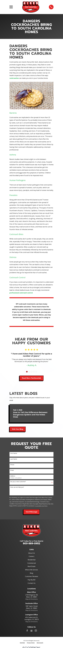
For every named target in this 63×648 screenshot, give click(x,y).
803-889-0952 (31, 543)
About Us (31, 553)
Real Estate (31, 566)
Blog (31, 573)
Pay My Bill (31, 580)
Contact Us (31, 583)
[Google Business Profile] (31, 631)
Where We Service (31, 570)
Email (12, 470)
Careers (31, 556)
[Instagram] (36, 631)
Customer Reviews (31, 576)
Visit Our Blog (17, 429)
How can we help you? (17, 487)
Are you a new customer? (18, 481)
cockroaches (14, 78)
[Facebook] (27, 631)
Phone (12, 465)
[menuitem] (22, 643)
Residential (31, 560)
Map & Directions (31, 599)
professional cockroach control (21, 293)
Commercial (31, 563)
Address (12, 476)
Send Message (31, 512)
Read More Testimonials (31, 378)
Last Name (13, 459)
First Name (13, 453)
